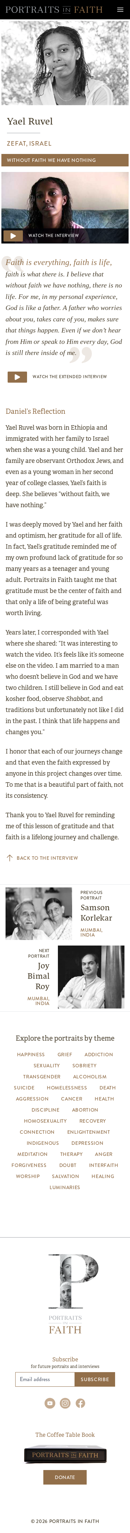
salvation (65, 1176)
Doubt (68, 1165)
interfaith (104, 1165)
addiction (99, 1054)
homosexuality (45, 1120)
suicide (24, 1087)
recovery (92, 1120)
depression (87, 1143)
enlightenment (88, 1132)
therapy (71, 1154)
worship (28, 1176)
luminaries (65, 1187)
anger (104, 1154)
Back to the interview (42, 858)
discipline (46, 1109)
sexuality (47, 1065)
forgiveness (29, 1165)
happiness (31, 1054)
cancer (71, 1098)
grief (65, 1054)
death (107, 1087)
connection (37, 1132)
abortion (85, 1109)
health (104, 1098)
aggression (32, 1098)
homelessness (67, 1087)
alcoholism (90, 1076)
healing (103, 1176)
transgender (42, 1076)
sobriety (84, 1065)
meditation (32, 1154)
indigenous (43, 1143)
